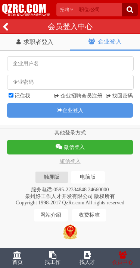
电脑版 (88, 177)
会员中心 (122, 258)
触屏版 (51, 177)
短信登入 (70, 161)
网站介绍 (50, 215)
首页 (17, 258)
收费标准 (89, 215)
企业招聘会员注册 (78, 96)
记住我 (19, 96)
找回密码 (119, 96)
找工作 (52, 258)
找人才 (87, 258)
